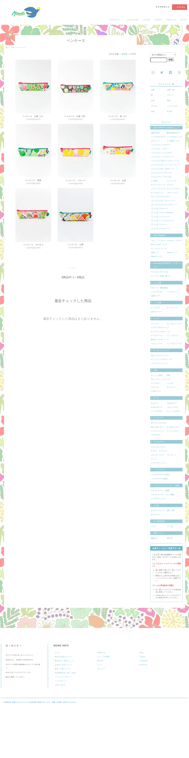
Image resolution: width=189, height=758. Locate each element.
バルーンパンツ (172, 193)
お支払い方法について (63, 665)
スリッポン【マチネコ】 (160, 272)
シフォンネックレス (158, 447)
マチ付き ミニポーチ (174, 241)
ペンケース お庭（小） (33, 116)
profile (171, 20)
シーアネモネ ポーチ (158, 137)
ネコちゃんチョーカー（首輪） (167, 485)
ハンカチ (170, 383)
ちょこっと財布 (156, 375)
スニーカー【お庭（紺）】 (160, 276)
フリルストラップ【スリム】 (161, 177)
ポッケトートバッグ (158, 185)
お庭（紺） (171, 90)
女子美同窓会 (159, 521)
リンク (99, 665)
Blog (141, 652)
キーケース (171, 387)
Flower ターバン (156, 256)
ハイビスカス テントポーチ (161, 153)
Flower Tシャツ (172, 252)
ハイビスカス (172, 106)
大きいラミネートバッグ (160, 355)
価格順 (124, 54)
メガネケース (156, 391)
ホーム (57, 652)
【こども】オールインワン (160, 229)
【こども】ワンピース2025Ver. (162, 213)
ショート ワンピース (158, 189)
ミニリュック (172, 181)
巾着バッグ (155, 252)
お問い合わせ (60, 685)
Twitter (142, 656)
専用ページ (158, 533)
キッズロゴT (155, 308)
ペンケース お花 (118, 180)
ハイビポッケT (172, 292)
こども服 (157, 302)
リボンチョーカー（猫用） (160, 491)
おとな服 (157, 282)
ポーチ (156, 398)
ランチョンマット (157, 431)
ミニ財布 (154, 181)
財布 (168, 375)
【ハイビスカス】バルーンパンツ (163, 201)
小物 (12, 47)
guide (147, 20)
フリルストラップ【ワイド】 (161, 173)
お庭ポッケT (155, 296)
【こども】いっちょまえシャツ (162, 220)
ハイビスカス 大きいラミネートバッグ (165, 161)
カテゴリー (101, 669)
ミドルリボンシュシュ (159, 463)
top (6, 47)
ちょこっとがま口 (173, 411)
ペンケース (22, 47)
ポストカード (156, 514)
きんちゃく (155, 403)
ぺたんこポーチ (172, 407)
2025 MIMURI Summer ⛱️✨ (166, 127)
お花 (152, 101)
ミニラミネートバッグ (159, 363)
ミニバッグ (155, 324)
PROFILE (101, 652)
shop (184, 20)
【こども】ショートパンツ (160, 217)
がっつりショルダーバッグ (160, 332)
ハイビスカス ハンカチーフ (161, 145)
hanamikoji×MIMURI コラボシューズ (167, 265)
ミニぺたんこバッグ (174, 343)
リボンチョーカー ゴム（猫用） (163, 495)
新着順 (133, 54)
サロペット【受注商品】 (160, 288)
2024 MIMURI (159, 235)
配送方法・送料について (64, 661)
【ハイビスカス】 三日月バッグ (162, 169)
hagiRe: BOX (155, 133)
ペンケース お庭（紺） (75, 116)
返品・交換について (63, 669)
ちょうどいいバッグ (174, 324)
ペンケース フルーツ (75, 180)
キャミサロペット (157, 193)
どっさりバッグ (156, 336)
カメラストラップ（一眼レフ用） (163, 510)
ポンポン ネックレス (159, 451)
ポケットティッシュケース (160, 379)
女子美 (169, 111)
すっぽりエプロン (173, 427)
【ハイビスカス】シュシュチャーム (164, 165)
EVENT (100, 661)
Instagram (143, 661)
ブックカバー (156, 383)
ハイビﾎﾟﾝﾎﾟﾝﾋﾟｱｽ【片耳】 (160, 475)
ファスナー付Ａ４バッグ (160, 328)
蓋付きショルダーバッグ (160, 339)
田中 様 (169, 538)
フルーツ (170, 95)
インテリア (158, 418)
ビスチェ (170, 185)
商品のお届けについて (63, 656)
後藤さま (154, 538)
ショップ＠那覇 (103, 656)
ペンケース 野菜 (33, 180)
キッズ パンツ (172, 308)
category (133, 20)
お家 (152, 111)
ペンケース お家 (75, 244)
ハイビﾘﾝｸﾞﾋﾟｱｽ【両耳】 (160, 479)
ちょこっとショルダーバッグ (161, 359)
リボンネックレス (157, 455)
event (158, 20)
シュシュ (154, 459)
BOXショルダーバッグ (159, 244)
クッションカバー (173, 431)
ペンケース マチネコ (33, 245)
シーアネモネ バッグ (174, 137)
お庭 (152, 90)
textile (116, 19)
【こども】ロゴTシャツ (159, 209)
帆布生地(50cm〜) (173, 133)
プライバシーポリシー (63, 677)
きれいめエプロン (157, 427)
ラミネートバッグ (161, 350)
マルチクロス (156, 435)
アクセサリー (159, 442)
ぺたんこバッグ (156, 343)
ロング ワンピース (173, 189)
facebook (143, 665)
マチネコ (154, 106)
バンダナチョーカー (158, 499)
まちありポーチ (156, 407)
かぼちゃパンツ (156, 312)
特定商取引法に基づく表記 (65, 673)
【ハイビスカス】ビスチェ (160, 197)
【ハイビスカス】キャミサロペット (164, 205)
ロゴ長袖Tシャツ (173, 141)
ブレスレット (172, 455)
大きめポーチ (172, 403)
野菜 (168, 101)
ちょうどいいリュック (159, 248)
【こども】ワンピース (159, 225)
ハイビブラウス (156, 292)
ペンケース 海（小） (118, 116)
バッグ (156, 318)
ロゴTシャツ (155, 141)
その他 (156, 505)
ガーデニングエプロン (159, 423)
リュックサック (172, 336)
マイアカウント (162, 7)
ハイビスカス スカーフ (160, 149)
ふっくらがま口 (156, 411)
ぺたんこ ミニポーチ (158, 241)
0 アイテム (179, 7)
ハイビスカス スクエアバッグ (162, 157)
